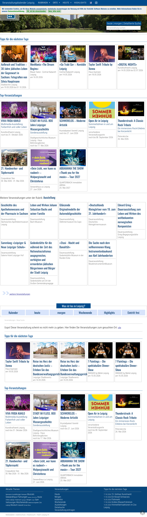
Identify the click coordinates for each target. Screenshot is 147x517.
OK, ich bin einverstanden (36, 11)
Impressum (31, 515)
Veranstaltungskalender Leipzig (18, 2)
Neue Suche (21, 320)
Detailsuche (60, 507)
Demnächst (9, 494)
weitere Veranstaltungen (16, 294)
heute (109, 23)
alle (119, 327)
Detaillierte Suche (132, 23)
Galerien (30, 497)
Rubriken (43, 2)
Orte (55, 2)
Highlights (80, 2)
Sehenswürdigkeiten (33, 502)
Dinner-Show (27, 505)
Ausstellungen (16, 494)
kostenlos (59, 499)
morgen (118, 23)
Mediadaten (10, 515)
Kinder (33, 500)
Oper (37, 499)
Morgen (28, 500)
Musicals (30, 494)
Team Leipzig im (43, 515)
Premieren (24, 494)
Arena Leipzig (10, 500)
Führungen (22, 497)
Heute (39, 497)
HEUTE (66, 2)
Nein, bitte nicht (54, 11)
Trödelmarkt (18, 500)
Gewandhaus (11, 497)
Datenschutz (20, 515)
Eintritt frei (34, 497)
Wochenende (22, 502)
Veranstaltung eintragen (65, 510)
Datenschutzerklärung (16, 11)
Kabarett (20, 505)
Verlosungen (11, 502)
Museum (14, 505)
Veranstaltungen (9, 320)
